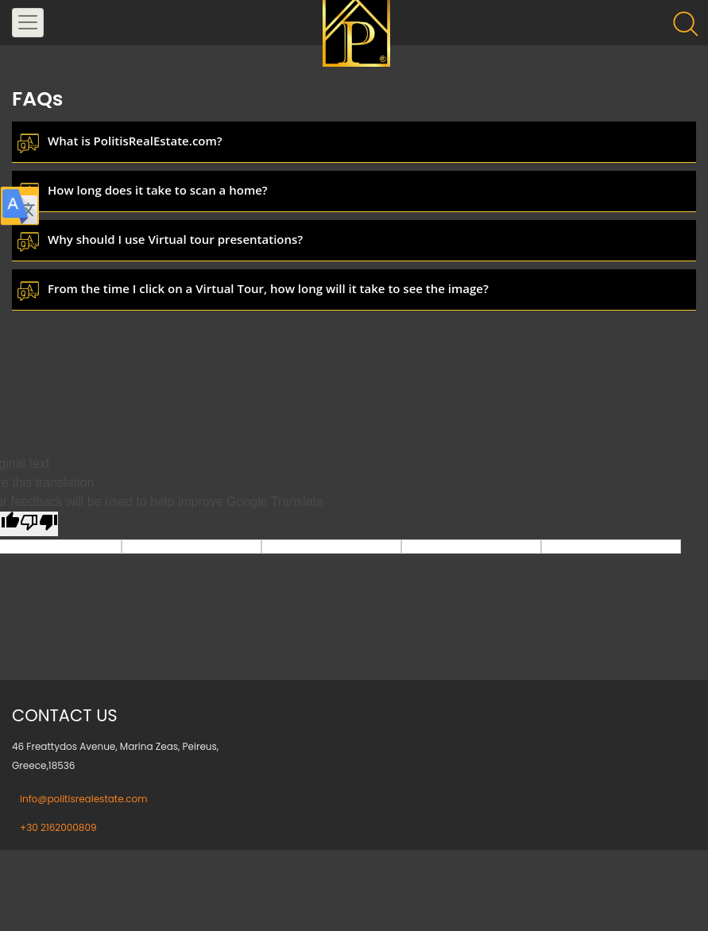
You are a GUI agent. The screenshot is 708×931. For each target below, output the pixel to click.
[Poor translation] (39, 524)
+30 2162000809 (58, 827)
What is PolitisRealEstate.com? (135, 141)
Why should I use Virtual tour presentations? (175, 239)
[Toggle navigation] (28, 22)
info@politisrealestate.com (84, 798)
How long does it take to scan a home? (158, 190)
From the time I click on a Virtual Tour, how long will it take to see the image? (268, 288)
